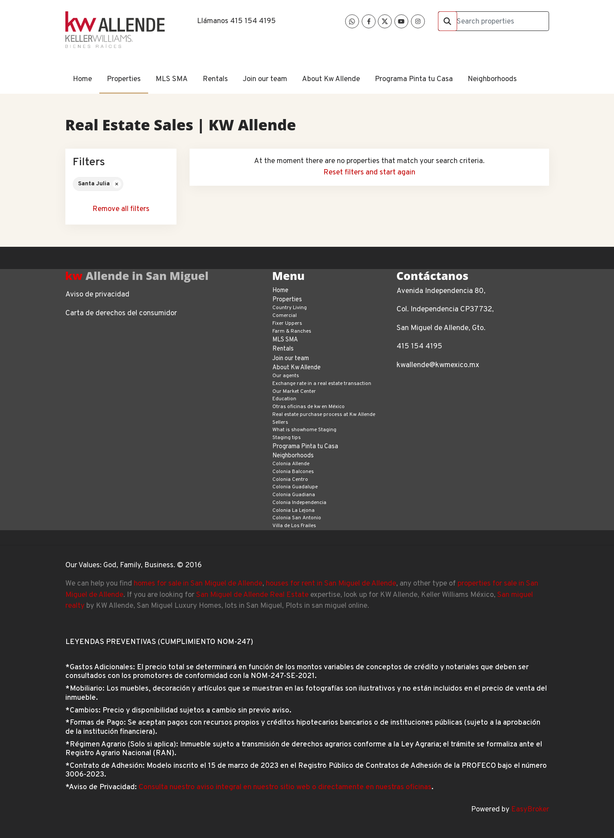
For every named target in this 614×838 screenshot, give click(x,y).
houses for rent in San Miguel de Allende (331, 584)
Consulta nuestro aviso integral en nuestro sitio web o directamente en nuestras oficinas (285, 787)
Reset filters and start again (369, 172)
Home (82, 79)
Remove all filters (120, 209)
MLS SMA (172, 79)
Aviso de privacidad (97, 295)
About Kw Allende (331, 79)
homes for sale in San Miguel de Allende (198, 584)
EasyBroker (530, 809)
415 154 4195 (253, 21)
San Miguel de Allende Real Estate (252, 595)
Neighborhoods (492, 79)
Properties (124, 79)
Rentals (215, 79)
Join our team (265, 79)
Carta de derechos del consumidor (121, 313)
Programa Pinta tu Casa (414, 79)
